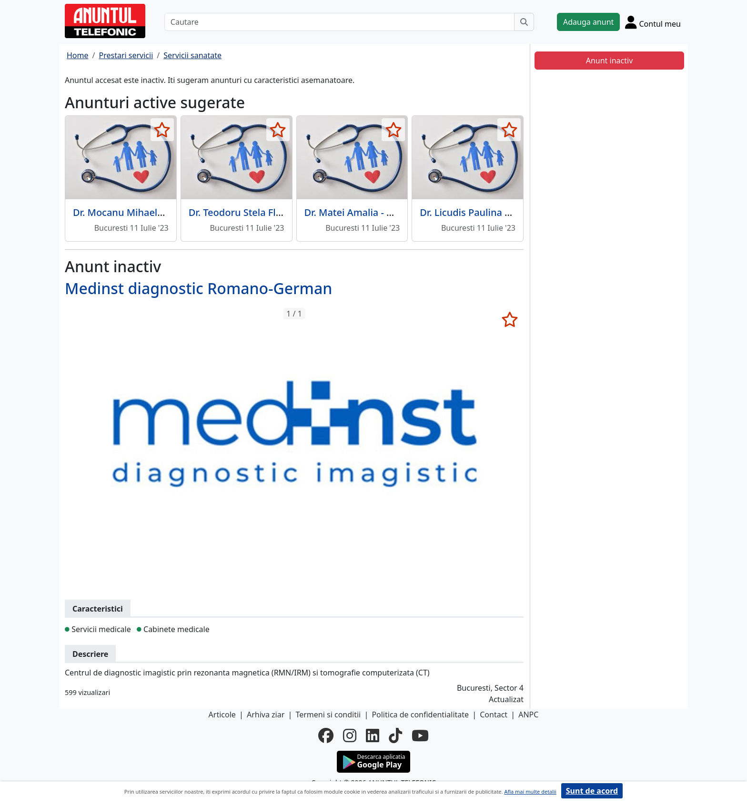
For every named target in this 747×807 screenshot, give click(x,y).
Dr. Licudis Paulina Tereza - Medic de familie (518, 212)
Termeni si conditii (328, 714)
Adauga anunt (588, 22)
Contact (493, 714)
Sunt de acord (592, 791)
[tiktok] (395, 735)
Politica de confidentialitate (420, 714)
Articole (222, 714)
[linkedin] (372, 735)
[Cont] (653, 22)
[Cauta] (524, 22)
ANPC (528, 714)
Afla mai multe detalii (530, 791)
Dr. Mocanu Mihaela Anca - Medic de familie (172, 212)
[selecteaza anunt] (162, 129)
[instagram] (349, 735)
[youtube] (420, 735)
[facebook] (325, 735)
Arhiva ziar (265, 714)
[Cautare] (339, 22)
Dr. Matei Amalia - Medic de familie (383, 212)
